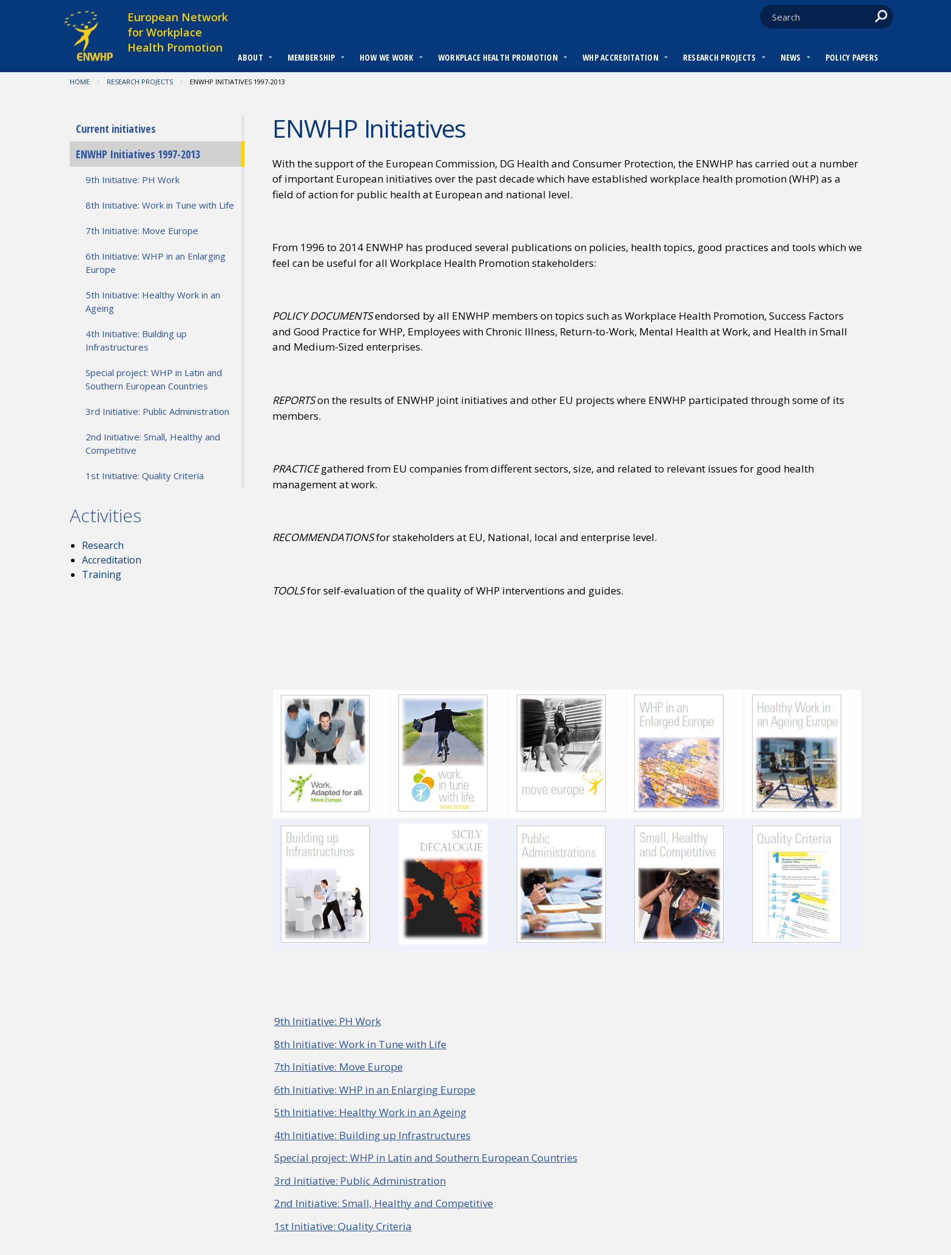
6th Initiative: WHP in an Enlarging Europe (375, 1090)
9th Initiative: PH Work (327, 1021)
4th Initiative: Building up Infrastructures (372, 1135)
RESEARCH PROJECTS (719, 57)
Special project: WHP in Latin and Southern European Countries (425, 1158)
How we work (387, 57)
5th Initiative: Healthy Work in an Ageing (370, 1112)
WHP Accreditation (620, 57)
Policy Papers (852, 57)
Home (80, 81)
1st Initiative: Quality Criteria (343, 1226)
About (250, 57)
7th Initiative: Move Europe (338, 1067)
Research (103, 545)
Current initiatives (116, 128)
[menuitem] (250, 58)
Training (101, 574)
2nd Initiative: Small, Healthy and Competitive (383, 1203)
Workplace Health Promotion (498, 57)
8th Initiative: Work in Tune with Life (360, 1044)
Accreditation (111, 560)
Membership (311, 57)
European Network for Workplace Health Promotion (177, 32)
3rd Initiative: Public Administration (360, 1181)
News (791, 57)
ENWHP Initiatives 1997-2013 (138, 154)
